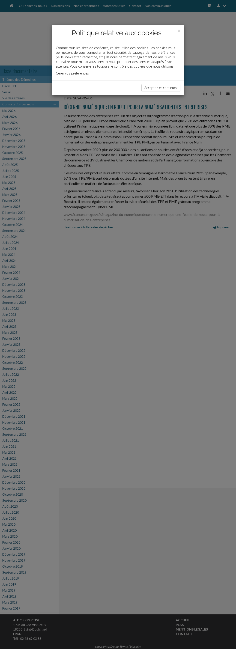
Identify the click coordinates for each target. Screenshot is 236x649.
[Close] (179, 30)
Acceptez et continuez (160, 88)
